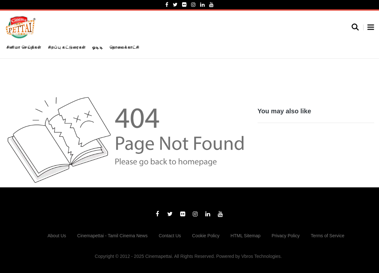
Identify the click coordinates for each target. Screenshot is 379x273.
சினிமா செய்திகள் (24, 47)
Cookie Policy (205, 235)
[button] (370, 27)
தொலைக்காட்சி (125, 47)
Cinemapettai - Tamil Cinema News (112, 235)
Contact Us (170, 235)
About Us (57, 235)
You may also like (284, 111)
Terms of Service (327, 235)
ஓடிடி (97, 47)
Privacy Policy (286, 235)
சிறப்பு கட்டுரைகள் (67, 47)
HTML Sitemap (245, 235)
